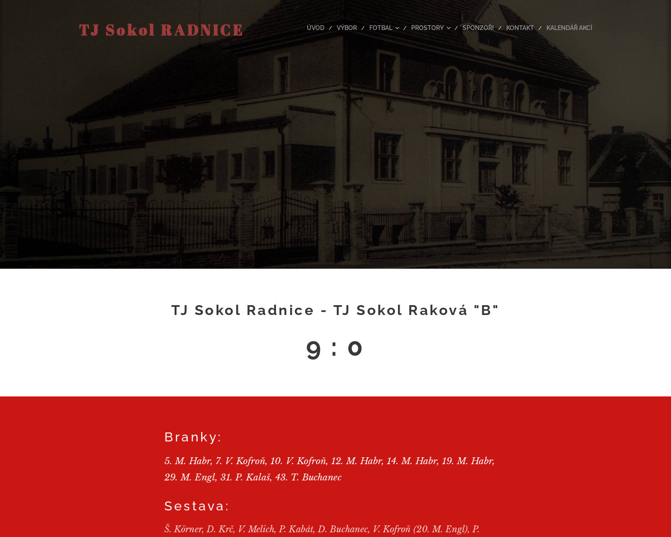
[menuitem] (333, 28)
